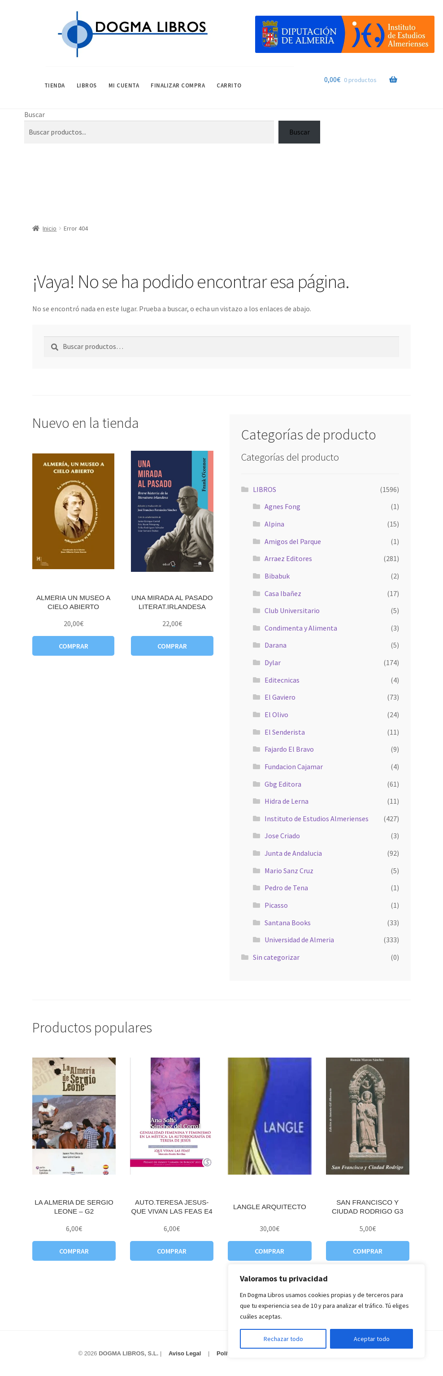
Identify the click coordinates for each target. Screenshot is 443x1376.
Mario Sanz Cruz (289, 870)
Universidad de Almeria (299, 939)
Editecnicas (282, 679)
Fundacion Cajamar (294, 766)
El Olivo (276, 714)
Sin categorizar (276, 957)
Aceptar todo (372, 1339)
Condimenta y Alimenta (301, 627)
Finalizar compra (178, 85)
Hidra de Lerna (286, 801)
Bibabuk (277, 575)
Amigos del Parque (293, 541)
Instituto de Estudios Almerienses (317, 818)
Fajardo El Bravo (289, 749)
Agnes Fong (282, 506)
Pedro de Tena (286, 887)
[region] (326, 1311)
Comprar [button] (73, 645)
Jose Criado (282, 835)
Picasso (276, 905)
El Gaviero (280, 696)
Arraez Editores (288, 558)
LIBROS (87, 85)
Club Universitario (292, 610)
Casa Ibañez (283, 593)
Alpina (274, 523)
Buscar (34, 114)
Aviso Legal (185, 1353)
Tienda (54, 85)
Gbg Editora (283, 783)
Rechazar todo (283, 1339)
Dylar (273, 662)
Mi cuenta (124, 85)
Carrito (229, 85)
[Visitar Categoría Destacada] (344, 34)
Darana (276, 644)
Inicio (49, 228)
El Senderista (285, 731)
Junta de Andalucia (293, 853)
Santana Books (288, 922)
